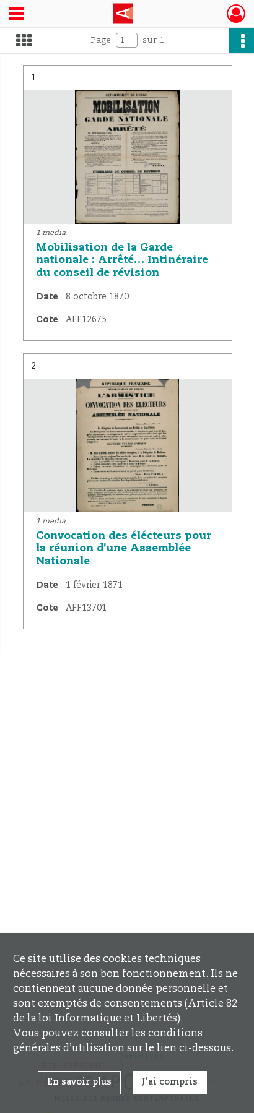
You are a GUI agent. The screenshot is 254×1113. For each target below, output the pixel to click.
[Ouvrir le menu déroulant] (16, 14)
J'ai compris (170, 1082)
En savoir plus (79, 1082)
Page (100, 40)
